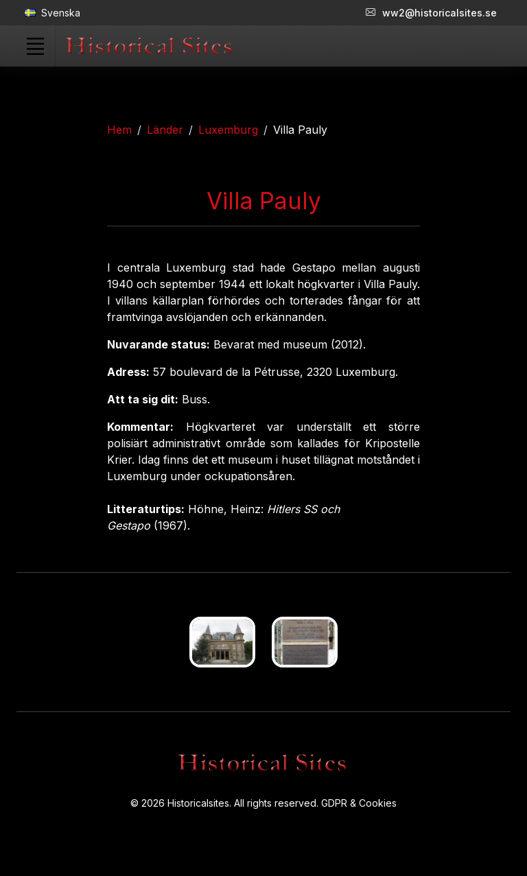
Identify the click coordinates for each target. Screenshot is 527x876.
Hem (119, 130)
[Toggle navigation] (35, 46)
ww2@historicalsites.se (431, 12)
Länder (165, 130)
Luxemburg (228, 130)
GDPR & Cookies (359, 803)
